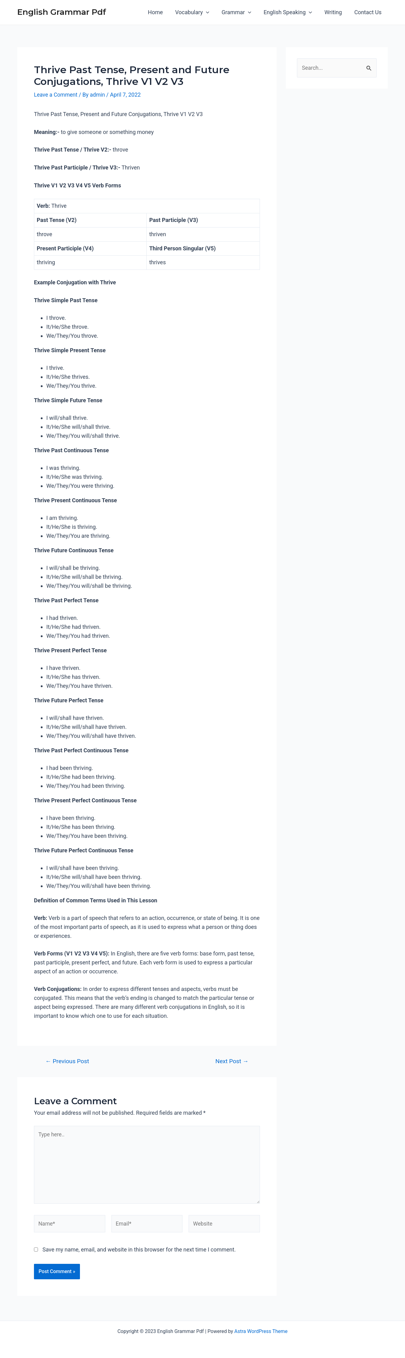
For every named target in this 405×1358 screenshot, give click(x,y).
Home (162, 12)
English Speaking (291, 12)
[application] (211, 12)
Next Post (231, 1061)
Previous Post (67, 1061)
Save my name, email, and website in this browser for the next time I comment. (139, 1252)
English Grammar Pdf (61, 12)
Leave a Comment (56, 94)
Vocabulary (198, 12)
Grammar (241, 12)
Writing (335, 12)
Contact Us (368, 12)
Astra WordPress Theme (260, 1331)
